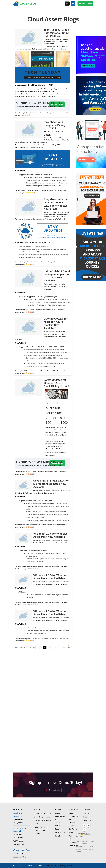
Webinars (72, 842)
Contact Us (87, 820)
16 (55, 647)
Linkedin (84, 829)
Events (71, 832)
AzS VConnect (18, 841)
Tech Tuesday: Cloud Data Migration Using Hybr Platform (56, 33)
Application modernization (60, 816)
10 (34, 647)
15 (52, 647)
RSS (70, 645)
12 (41, 647)
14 (48, 647)
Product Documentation (74, 816)
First (16, 647)
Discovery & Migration (42, 820)
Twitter (88, 825)
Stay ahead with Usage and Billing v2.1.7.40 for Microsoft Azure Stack (54, 128)
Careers (85, 817)
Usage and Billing (19, 844)
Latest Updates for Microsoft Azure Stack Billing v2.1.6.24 (57, 383)
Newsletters (73, 846)
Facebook (84, 825)
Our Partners (73, 829)
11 (37, 647)
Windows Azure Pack (21, 850)
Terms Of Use (52, 865)
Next (63, 647)
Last (68, 647)
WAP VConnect (18, 853)
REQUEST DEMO (85, 3)
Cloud (57, 829)
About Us (86, 813)
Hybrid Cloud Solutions (42, 813)
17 (59, 647)
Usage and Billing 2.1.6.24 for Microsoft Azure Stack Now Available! (51, 483)
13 (45, 647)
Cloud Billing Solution (42, 817)
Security (58, 836)
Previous (22, 647)
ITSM (36, 824)
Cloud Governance (41, 827)
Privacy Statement (67, 865)
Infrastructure (60, 832)
